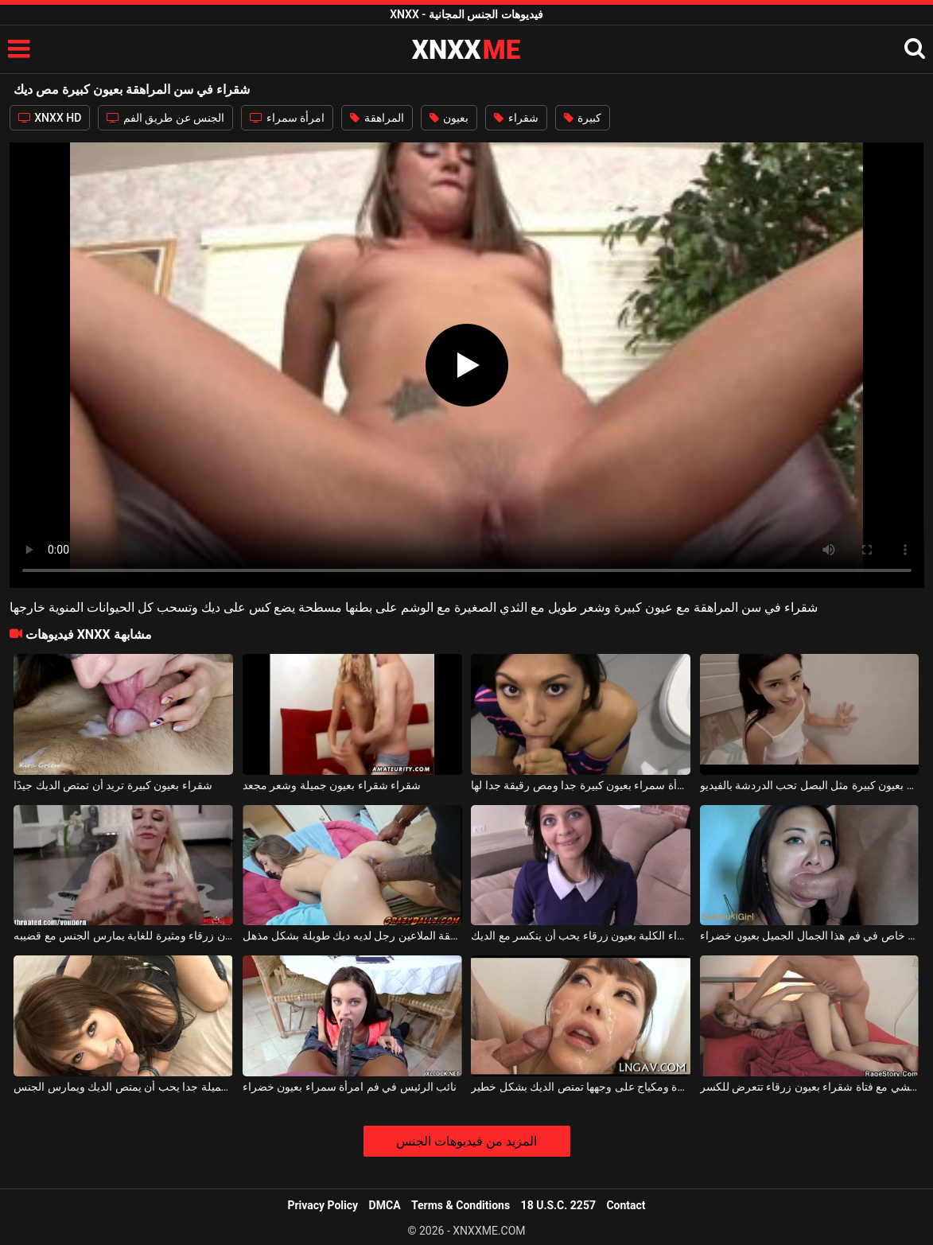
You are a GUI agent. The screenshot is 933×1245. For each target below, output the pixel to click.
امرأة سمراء (287, 117)
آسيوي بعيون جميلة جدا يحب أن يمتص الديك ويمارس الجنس (123, 1086)
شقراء (516, 117)
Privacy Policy (322, 1205)
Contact (625, 1205)
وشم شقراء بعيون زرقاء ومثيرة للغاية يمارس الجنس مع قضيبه (123, 935)
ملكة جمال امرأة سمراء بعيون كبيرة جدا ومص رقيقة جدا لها (580, 785)
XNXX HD (50, 117)
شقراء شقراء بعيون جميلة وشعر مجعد (332, 785)
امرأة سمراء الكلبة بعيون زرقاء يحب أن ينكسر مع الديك (580, 935)
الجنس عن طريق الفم (165, 117)
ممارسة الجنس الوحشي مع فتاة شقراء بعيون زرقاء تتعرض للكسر (809, 1086)
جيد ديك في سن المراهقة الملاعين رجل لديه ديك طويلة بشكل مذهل (352, 935)
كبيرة (582, 117)
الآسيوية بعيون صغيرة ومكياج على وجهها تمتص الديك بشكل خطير (580, 1086)
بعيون (449, 117)
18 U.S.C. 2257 (558, 1205)
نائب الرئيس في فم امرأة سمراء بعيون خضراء (350, 1086)
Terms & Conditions (460, 1205)
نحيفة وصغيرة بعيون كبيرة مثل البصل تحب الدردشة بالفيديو (809, 785)
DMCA (385, 1205)
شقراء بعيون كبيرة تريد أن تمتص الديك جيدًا (113, 785)
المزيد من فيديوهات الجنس (466, 1141)
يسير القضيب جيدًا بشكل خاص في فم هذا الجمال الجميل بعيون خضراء (809, 935)
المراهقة (376, 117)
